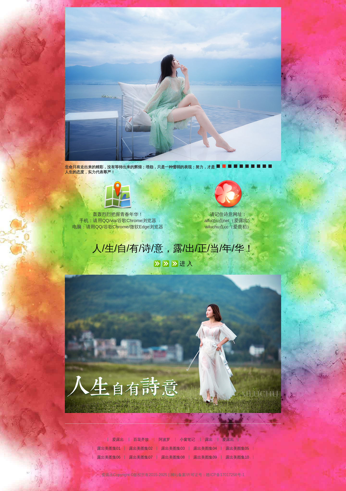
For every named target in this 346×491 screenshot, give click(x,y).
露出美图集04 (205, 448)
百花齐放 (141, 439)
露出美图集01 (109, 448)
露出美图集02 (141, 448)
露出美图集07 (141, 457)
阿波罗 (164, 439)
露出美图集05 (237, 448)
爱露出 (118, 439)
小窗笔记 (187, 439)
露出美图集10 (237, 457)
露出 (209, 439)
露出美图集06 (109, 457)
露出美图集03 (173, 448)
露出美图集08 (173, 457)
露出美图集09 (205, 457)
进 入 (186, 263)
